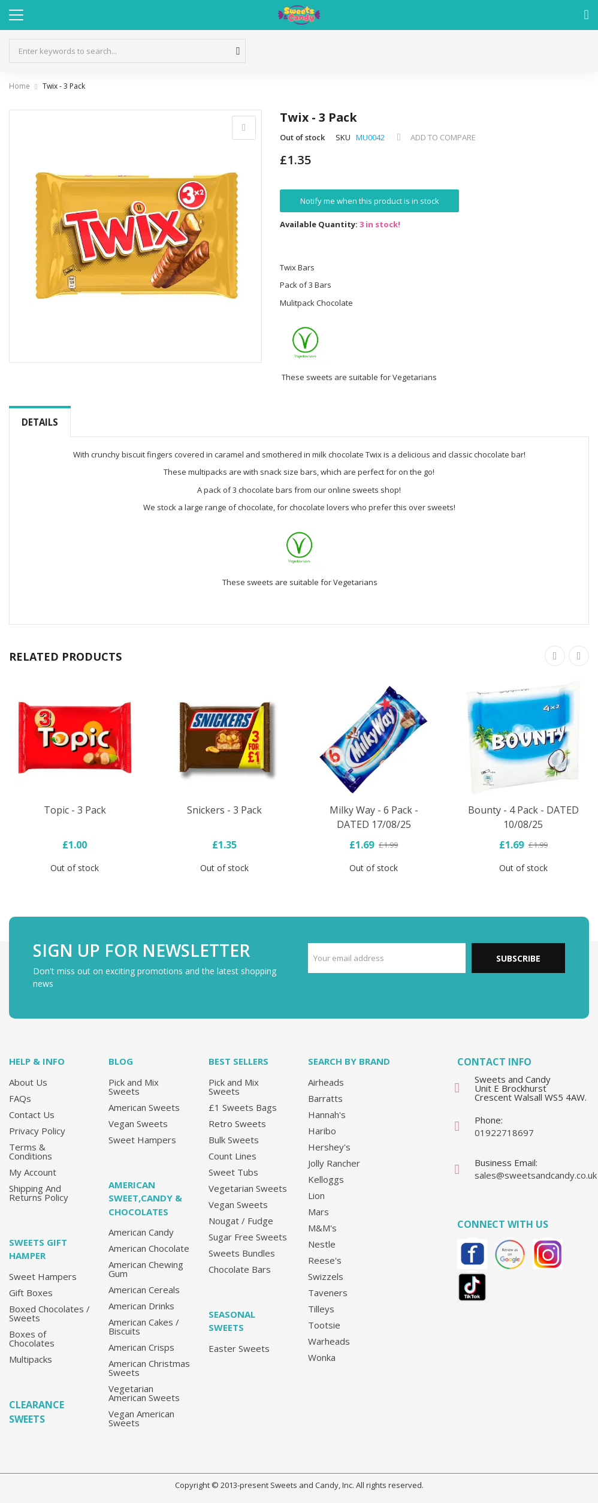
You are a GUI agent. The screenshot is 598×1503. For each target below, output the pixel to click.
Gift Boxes (31, 1292)
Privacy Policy (37, 1130)
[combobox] (127, 51)
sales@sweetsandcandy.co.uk (536, 1175)
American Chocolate (148, 1248)
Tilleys (321, 1308)
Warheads (329, 1341)
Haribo (322, 1130)
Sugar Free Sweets (248, 1236)
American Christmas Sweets (149, 1367)
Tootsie (324, 1324)
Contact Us (32, 1114)
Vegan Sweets (138, 1123)
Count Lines (232, 1155)
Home (19, 86)
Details (40, 422)
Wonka (322, 1357)
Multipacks (30, 1359)
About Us (28, 1082)
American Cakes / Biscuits (143, 1326)
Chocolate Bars (240, 1269)
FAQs (20, 1098)
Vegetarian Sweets (248, 1188)
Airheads (326, 1082)
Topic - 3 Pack (75, 810)
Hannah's (327, 1114)
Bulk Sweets (234, 1139)
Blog (120, 1061)
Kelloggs (326, 1179)
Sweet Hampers (43, 1276)
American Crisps (141, 1347)
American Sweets (144, 1107)
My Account (32, 1171)
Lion (316, 1195)
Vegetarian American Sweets (144, 1392)
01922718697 (504, 1132)
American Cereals (144, 1290)
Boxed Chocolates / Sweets (49, 1312)
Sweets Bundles (242, 1252)
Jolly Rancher (334, 1162)
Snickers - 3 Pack (224, 810)
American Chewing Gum (145, 1268)
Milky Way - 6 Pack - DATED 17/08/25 (374, 817)
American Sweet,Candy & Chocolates (145, 1197)
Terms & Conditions (30, 1150)
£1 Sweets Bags (243, 1107)
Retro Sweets (237, 1123)
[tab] (40, 422)
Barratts (325, 1098)
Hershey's (329, 1146)
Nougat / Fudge (241, 1220)
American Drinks (141, 1306)
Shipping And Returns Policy (38, 1192)
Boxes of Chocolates (32, 1337)
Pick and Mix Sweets (133, 1086)
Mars (318, 1211)
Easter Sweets (239, 1348)
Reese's (325, 1260)
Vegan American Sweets (141, 1418)
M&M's (322, 1227)
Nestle (322, 1243)
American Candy (141, 1232)
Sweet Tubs (233, 1171)
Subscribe (518, 958)
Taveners (328, 1292)
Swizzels (325, 1276)
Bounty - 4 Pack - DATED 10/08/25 (523, 817)
